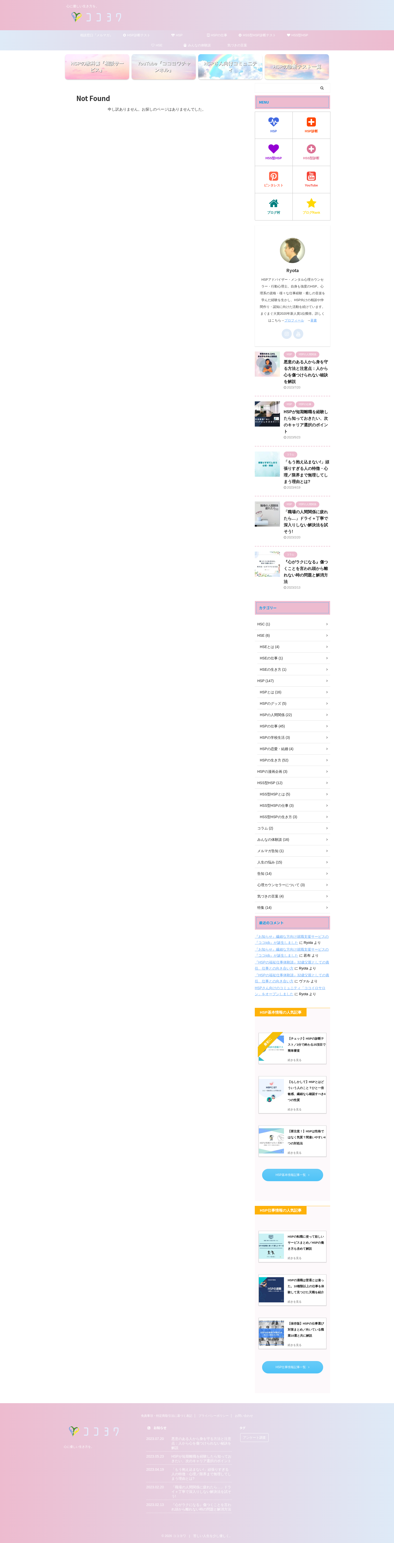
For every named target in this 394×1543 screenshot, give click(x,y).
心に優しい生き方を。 (79, 1447)
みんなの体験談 (197, 45)
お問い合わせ (244, 1416)
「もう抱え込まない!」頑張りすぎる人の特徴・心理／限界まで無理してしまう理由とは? (201, 1474)
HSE (157, 45)
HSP (177, 35)
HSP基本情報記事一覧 (292, 1175)
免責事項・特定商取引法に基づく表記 (166, 1416)
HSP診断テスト (136, 35)
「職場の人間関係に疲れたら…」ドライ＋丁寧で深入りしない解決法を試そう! (201, 1491)
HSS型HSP (297, 35)
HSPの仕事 (217, 35)
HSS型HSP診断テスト (257, 35)
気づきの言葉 (237, 45)
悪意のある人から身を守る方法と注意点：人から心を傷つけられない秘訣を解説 (201, 1443)
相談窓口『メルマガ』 (96, 35)
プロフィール (294, 320)
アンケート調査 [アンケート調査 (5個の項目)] (254, 1437)
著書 (313, 320)
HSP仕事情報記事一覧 (292, 1367)
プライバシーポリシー (214, 1416)
